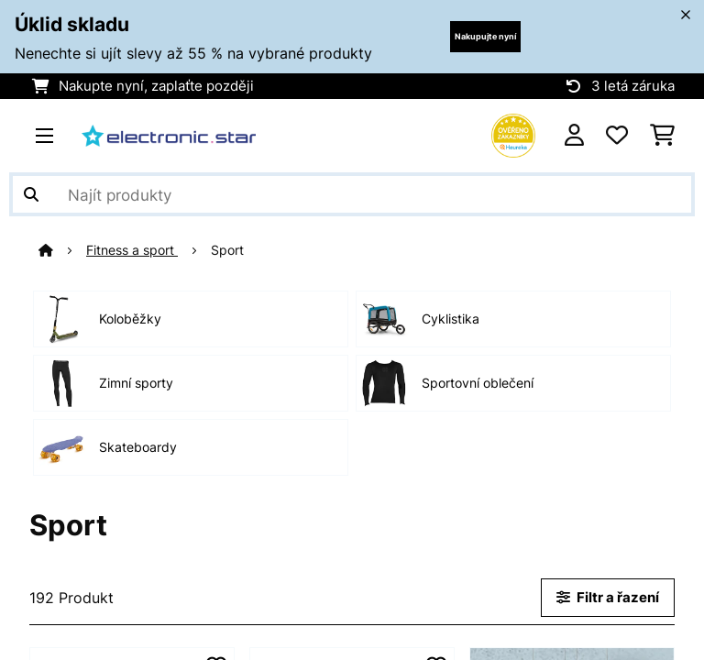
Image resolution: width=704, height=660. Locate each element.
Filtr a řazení (607, 597)
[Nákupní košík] (662, 135)
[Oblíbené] (617, 135)
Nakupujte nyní (485, 36)
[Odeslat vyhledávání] (31, 194)
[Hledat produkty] (352, 194)
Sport (229, 250)
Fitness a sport (132, 250)
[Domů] (62, 250)
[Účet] (574, 135)
